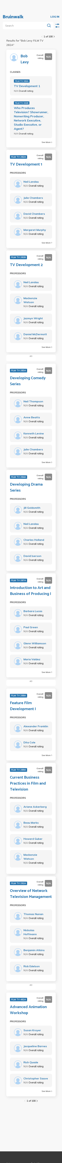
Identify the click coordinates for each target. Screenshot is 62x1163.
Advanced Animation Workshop (28, 1010)
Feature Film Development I (23, 706)
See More (47, 142)
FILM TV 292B (21, 103)
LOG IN (54, 17)
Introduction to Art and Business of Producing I (30, 591)
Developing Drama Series (26, 488)
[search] (24, 25)
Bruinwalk (13, 17)
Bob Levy (25, 59)
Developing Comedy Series (28, 381)
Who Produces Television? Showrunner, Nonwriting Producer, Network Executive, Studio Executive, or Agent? (31, 118)
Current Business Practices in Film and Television (28, 784)
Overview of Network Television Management (31, 894)
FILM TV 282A (21, 81)
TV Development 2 (26, 265)
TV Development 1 (27, 86)
